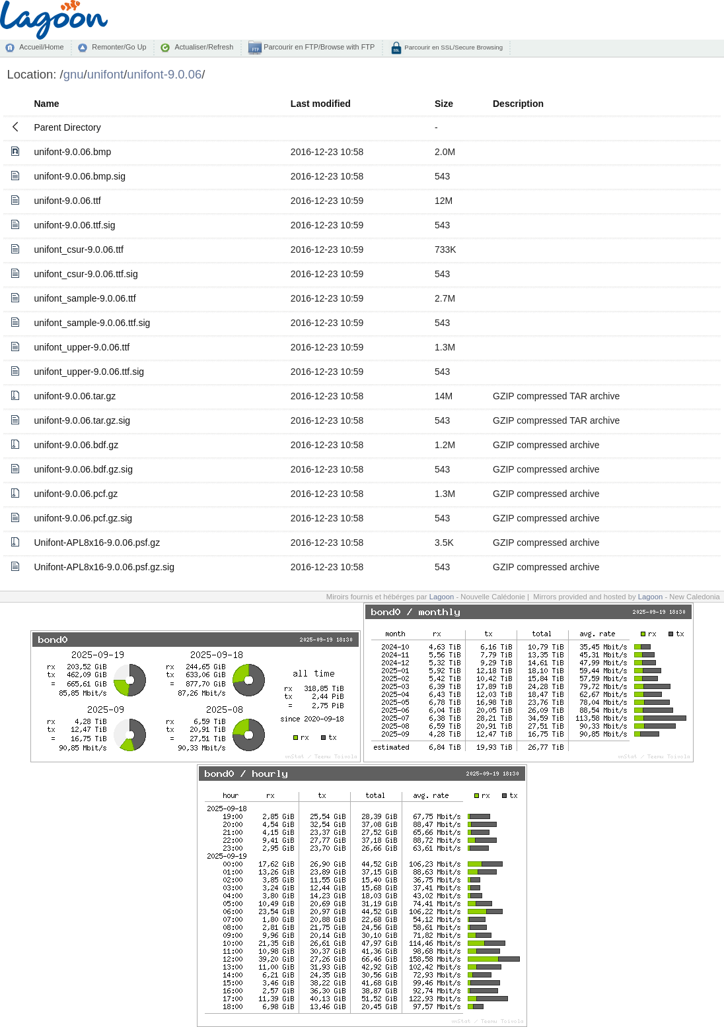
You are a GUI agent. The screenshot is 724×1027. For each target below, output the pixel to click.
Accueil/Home (41, 47)
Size (444, 103)
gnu (73, 74)
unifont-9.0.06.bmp (72, 152)
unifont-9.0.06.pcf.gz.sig (83, 518)
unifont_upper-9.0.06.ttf (81, 347)
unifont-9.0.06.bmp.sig (80, 176)
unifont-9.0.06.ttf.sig (74, 225)
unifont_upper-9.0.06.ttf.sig (89, 371)
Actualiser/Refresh (203, 47)
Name (46, 103)
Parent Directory (67, 127)
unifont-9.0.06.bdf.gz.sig (83, 469)
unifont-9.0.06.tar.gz (75, 396)
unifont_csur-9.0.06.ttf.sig (85, 274)
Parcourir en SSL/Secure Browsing (453, 47)
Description (518, 103)
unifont (105, 74)
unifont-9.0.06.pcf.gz (76, 493)
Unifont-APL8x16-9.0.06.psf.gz (97, 542)
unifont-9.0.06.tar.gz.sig (82, 420)
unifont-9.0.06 (164, 74)
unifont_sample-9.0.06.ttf (84, 298)
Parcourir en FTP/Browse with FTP (318, 47)
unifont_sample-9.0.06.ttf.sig (92, 322)
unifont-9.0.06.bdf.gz (76, 445)
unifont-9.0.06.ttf (67, 200)
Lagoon (441, 597)
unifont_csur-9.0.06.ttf (78, 249)
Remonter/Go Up (119, 47)
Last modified (321, 103)
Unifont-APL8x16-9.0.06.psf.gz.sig (104, 567)
